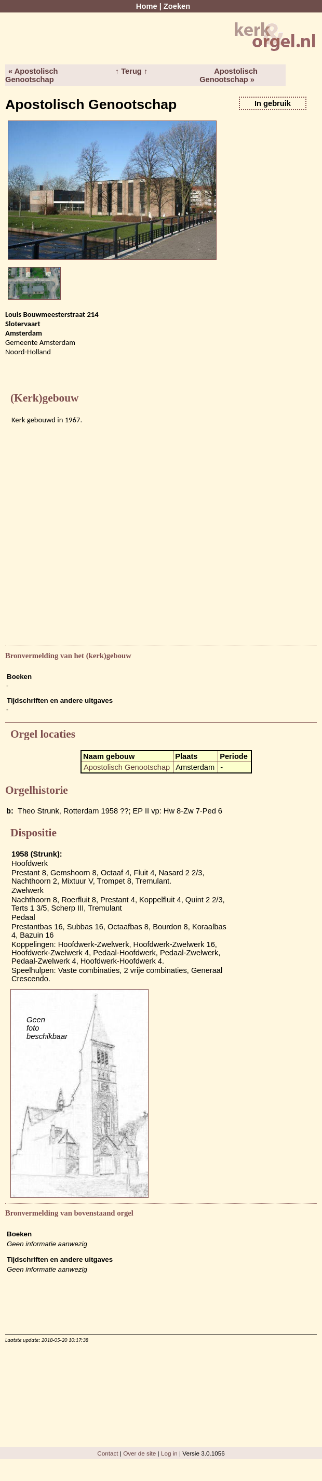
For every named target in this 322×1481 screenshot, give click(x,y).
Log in (169, 1453)
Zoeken (177, 6)
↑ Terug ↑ (131, 71)
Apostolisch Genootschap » (228, 75)
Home (146, 6)
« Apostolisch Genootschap (31, 75)
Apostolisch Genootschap (127, 767)
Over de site (139, 1453)
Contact (107, 1453)
